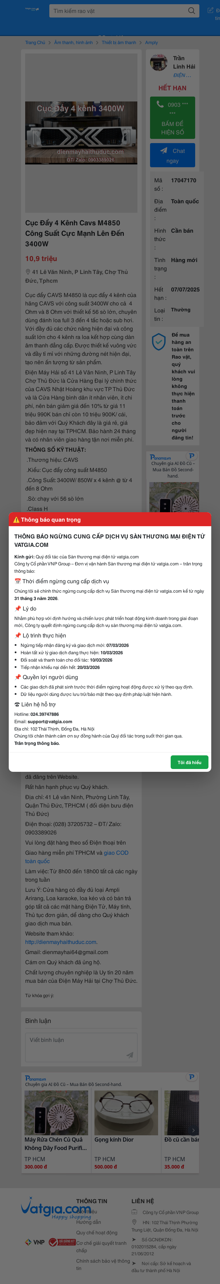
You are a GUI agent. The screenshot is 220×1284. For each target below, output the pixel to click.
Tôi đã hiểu (189, 762)
